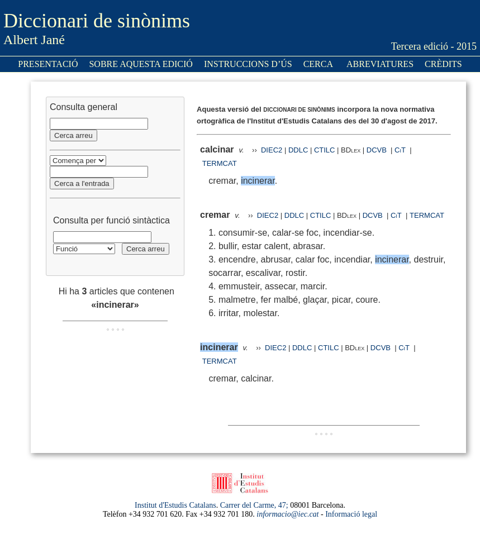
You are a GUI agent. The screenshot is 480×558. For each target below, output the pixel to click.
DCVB (378, 150)
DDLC (298, 150)
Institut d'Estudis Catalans (175, 505)
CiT (400, 150)
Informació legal (351, 514)
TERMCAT (219, 163)
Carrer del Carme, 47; (254, 505)
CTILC (324, 150)
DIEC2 (271, 150)
